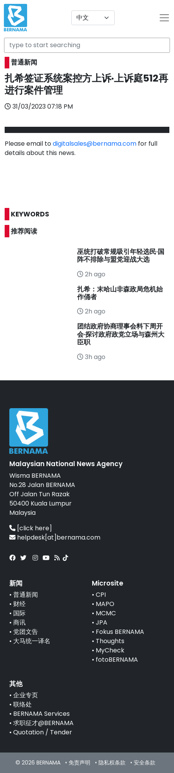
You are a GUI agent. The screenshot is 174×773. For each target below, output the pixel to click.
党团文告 (25, 631)
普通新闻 (25, 594)
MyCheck (110, 650)
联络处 (22, 704)
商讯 (19, 622)
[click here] (34, 528)
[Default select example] (93, 17)
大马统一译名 (31, 641)
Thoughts (110, 641)
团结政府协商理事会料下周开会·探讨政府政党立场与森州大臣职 (120, 334)
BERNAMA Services (41, 713)
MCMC (106, 613)
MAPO (105, 603)
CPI (101, 594)
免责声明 (79, 762)
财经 (19, 603)
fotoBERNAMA (117, 659)
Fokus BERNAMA (120, 631)
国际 (19, 613)
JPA (101, 622)
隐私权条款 (112, 762)
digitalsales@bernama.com (94, 143)
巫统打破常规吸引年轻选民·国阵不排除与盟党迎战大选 (120, 255)
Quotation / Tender (42, 732)
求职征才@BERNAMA (43, 723)
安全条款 (144, 762)
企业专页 (25, 695)
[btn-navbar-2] (164, 18)
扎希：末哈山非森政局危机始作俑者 (120, 292)
